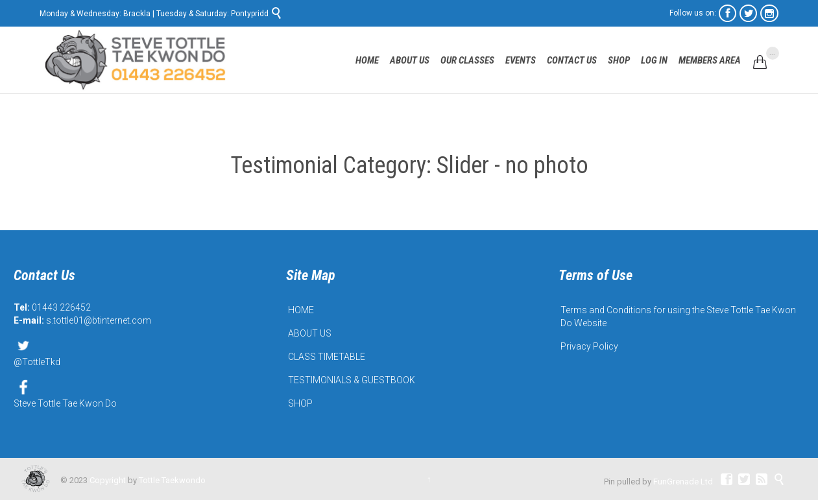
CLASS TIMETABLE (326, 356)
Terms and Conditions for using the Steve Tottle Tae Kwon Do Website (678, 316)
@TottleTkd (37, 351)
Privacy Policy (589, 346)
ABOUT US (309, 333)
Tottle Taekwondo (172, 480)
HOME (301, 310)
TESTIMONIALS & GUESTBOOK (351, 380)
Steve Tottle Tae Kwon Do (65, 393)
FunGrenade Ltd (683, 481)
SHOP (300, 403)
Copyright (108, 480)
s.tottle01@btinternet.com (98, 320)
